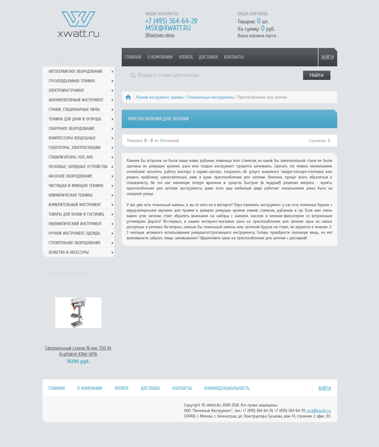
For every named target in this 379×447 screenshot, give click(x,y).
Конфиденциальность (227, 388)
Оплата (186, 57)
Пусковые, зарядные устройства (78, 166)
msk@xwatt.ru (168, 28)
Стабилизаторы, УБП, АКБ (71, 157)
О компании (160, 57)
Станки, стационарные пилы (74, 109)
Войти (328, 57)
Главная (133, 57)
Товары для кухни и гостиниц (76, 214)
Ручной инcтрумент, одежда (160, 97)
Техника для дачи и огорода (75, 119)
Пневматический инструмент (75, 223)
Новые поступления (68, 271)
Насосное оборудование (70, 176)
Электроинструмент (66, 90)
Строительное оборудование (75, 242)
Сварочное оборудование (72, 128)
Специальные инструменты (211, 97)
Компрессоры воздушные (72, 138)
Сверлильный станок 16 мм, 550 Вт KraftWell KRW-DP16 (78, 351)
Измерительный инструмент (75, 204)
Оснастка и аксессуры (69, 252)
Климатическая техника (71, 195)
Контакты (234, 57)
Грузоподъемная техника (72, 81)
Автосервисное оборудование (76, 71)
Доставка (208, 57)
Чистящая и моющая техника (76, 185)
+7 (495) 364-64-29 (171, 21)
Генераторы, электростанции (75, 147)
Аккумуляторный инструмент (76, 100)
